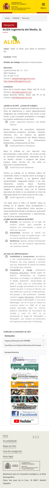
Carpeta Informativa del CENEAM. (17, 341)
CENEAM (16, 18)
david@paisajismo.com (22, 97)
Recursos (25, 18)
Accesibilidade (10, 440)
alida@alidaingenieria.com (23, 78)
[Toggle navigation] (42, 6)
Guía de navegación (12, 451)
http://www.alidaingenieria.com (17, 81)
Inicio (5, 435)
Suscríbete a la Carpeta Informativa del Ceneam (23, 345)
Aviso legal (8, 456)
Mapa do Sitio (9, 446)
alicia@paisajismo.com (22, 92)
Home (7, 18)
